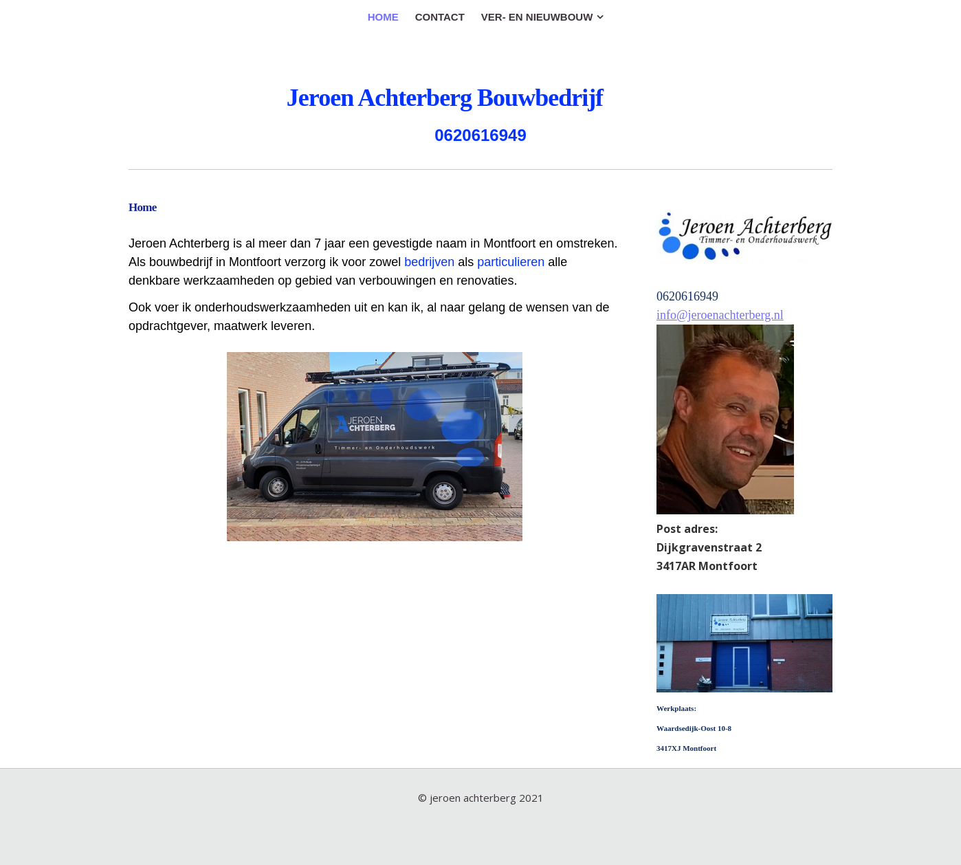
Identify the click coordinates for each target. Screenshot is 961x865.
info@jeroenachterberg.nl (720, 315)
